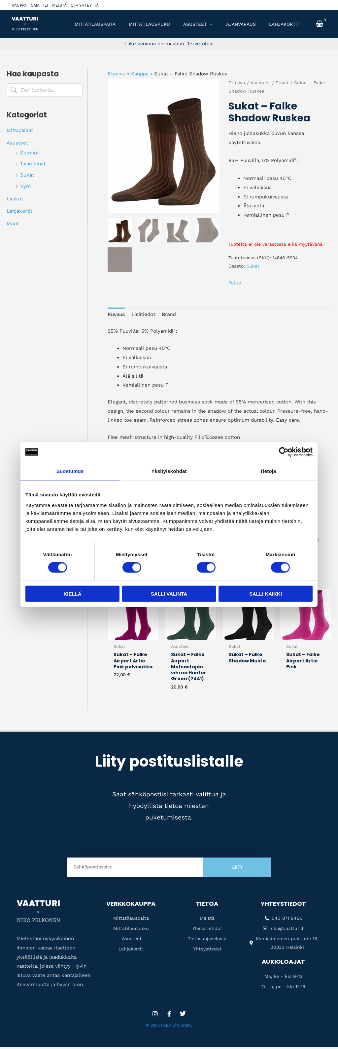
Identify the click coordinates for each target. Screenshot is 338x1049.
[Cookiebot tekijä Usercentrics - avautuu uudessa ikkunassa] (284, 452)
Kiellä (72, 593)
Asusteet (17, 143)
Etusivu (116, 74)
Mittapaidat (20, 130)
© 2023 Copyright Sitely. (169, 1027)
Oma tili (39, 5)
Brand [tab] (169, 314)
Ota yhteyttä (85, 5)
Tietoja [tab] (268, 471)
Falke (234, 283)
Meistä (59, 5)
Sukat (27, 175)
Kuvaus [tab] (116, 314)
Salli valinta (169, 593)
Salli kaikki (265, 593)
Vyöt (25, 186)
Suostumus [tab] (70, 471)
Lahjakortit (19, 211)
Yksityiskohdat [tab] (168, 471)
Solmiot (29, 153)
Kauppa (19, 5)
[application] (210, 24)
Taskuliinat (33, 164)
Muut (13, 224)
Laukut (15, 199)
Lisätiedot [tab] (143, 314)
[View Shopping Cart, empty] (319, 24)
